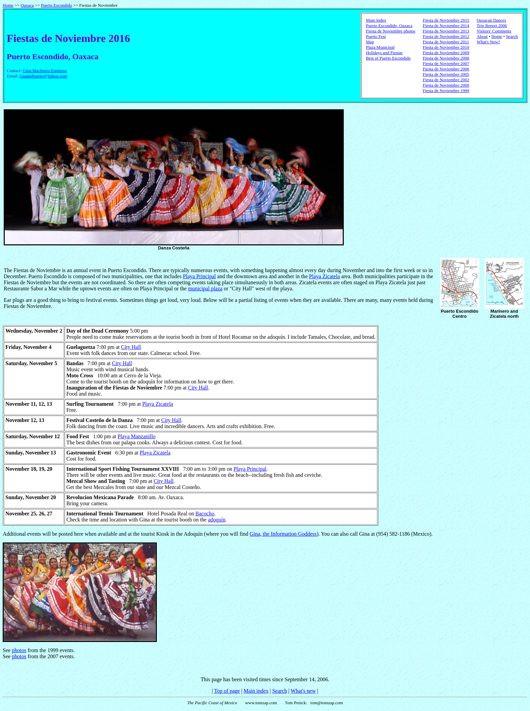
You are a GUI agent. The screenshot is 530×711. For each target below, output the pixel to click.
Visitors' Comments (494, 31)
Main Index (376, 20)
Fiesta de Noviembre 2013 (446, 31)
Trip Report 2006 (492, 25)
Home (8, 5)
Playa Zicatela (324, 276)
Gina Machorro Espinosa (45, 70)
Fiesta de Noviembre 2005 (446, 74)
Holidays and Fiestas (384, 52)
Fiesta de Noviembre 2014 (446, 25)
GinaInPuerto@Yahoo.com (43, 76)
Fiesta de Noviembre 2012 (446, 36)
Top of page (227, 691)
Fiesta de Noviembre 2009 (446, 52)
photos (19, 650)
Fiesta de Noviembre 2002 (446, 79)
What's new (303, 691)
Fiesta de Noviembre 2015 (446, 20)
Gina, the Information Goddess (283, 534)
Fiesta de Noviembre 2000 (446, 85)
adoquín (216, 520)
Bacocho (204, 513)
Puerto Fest (376, 36)
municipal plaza (205, 288)
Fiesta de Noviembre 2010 (446, 47)
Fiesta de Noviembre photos (390, 31)
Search (512, 36)
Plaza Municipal (380, 47)
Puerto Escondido (56, 5)
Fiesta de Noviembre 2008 (446, 58)
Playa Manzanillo (136, 436)
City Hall (131, 347)
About (482, 36)
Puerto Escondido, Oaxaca (389, 25)
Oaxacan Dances (491, 20)
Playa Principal (199, 276)
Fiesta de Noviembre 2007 (446, 63)
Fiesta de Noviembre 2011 (446, 41)
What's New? (488, 41)
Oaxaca (27, 5)
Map (370, 41)
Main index (256, 691)
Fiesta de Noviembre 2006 (446, 68)
